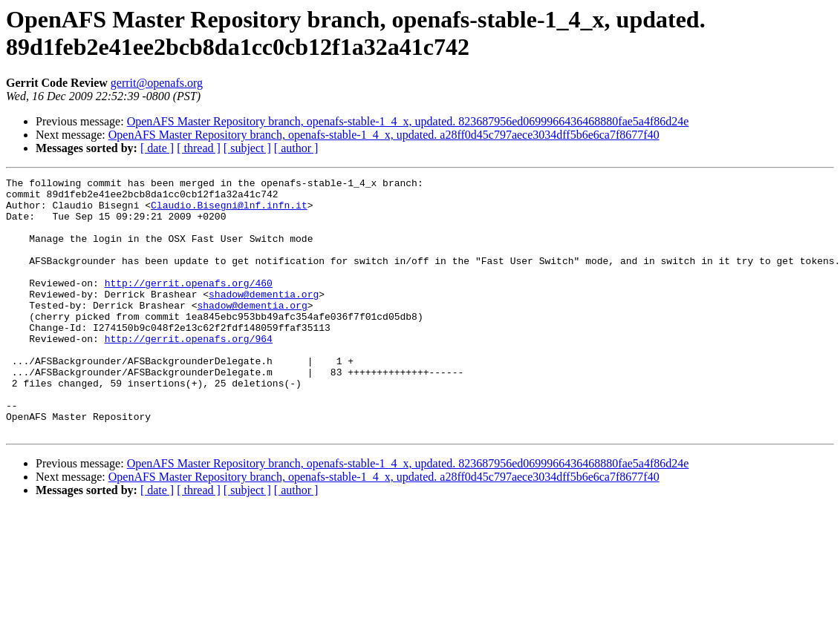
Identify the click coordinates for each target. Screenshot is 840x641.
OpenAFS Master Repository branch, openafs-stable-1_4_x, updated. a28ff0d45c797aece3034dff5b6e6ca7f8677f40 (384, 134)
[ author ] (296, 148)
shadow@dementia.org (264, 318)
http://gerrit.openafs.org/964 (189, 371)
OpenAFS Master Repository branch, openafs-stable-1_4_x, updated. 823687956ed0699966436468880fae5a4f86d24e (408, 121)
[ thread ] (199, 148)
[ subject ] (247, 148)
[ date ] (157, 148)
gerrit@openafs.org (157, 82)
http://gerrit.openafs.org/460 (189, 305)
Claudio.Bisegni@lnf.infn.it (229, 211)
